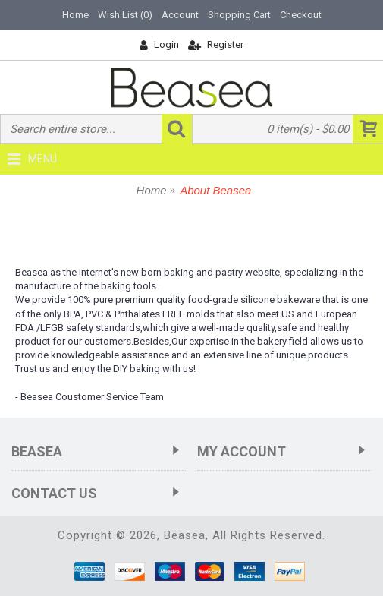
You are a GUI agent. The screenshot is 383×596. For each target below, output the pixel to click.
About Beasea (215, 190)
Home (152, 190)
